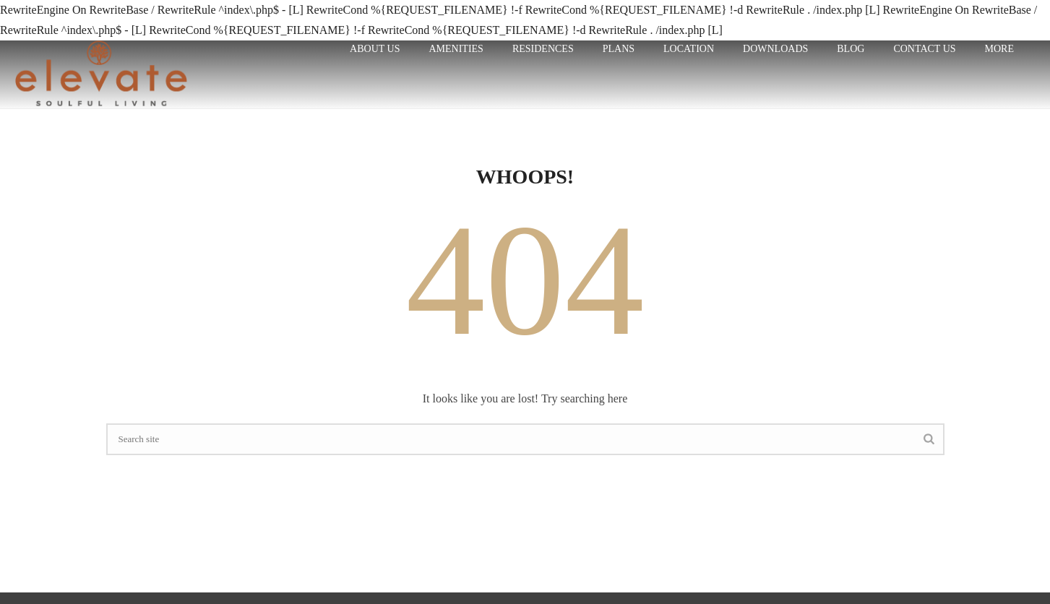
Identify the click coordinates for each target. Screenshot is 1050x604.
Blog (850, 48)
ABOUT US (375, 48)
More (999, 48)
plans (618, 48)
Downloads (775, 48)
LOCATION (688, 48)
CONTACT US (924, 48)
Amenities (456, 48)
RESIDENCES (543, 48)
